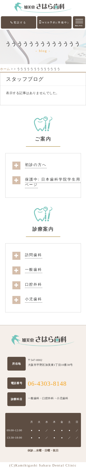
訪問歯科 (33, 255)
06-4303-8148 (47, 383)
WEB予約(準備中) (54, 22)
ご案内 (43, 139)
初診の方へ (36, 165)
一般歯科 (33, 269)
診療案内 (42, 229)
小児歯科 (33, 299)
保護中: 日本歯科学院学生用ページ (53, 181)
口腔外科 (33, 284)
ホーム (5, 69)
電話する (18, 22)
